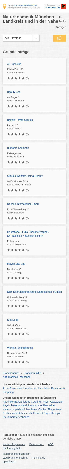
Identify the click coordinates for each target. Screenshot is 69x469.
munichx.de (38, 457)
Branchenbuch (11, 373)
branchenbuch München (22, 5)
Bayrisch (8, 405)
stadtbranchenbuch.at (15, 457)
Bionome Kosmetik (18, 147)
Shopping (8, 392)
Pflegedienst (54, 409)
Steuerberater (11, 417)
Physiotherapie (52, 413)
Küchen (26, 409)
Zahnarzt (24, 417)
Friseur (45, 401)
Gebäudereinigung (24, 405)
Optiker (42, 409)
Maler (34, 409)
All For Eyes (14, 63)
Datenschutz (36, 444)
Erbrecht (38, 413)
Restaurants (58, 388)
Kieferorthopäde (12, 409)
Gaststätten (56, 401)
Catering (36, 401)
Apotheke (8, 401)
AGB (51, 444)
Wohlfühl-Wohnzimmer (20, 347)
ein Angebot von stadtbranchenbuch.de (24, 8)
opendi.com (9, 461)
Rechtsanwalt (10, 413)
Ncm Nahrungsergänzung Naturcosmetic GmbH (34, 291)
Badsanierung (22, 401)
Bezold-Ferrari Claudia (20, 119)
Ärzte (6, 388)
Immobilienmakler (45, 405)
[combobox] (4, 38)
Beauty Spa (13, 91)
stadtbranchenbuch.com (16, 453)
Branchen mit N (32, 373)
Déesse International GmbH (23, 203)
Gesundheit (16, 388)
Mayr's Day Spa (16, 263)
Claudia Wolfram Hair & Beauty (25, 175)
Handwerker (30, 388)
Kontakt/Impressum (14, 444)
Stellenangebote (12, 448)
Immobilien (44, 388)
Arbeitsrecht (26, 413)
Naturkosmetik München (17, 376)
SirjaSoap (12, 319)
